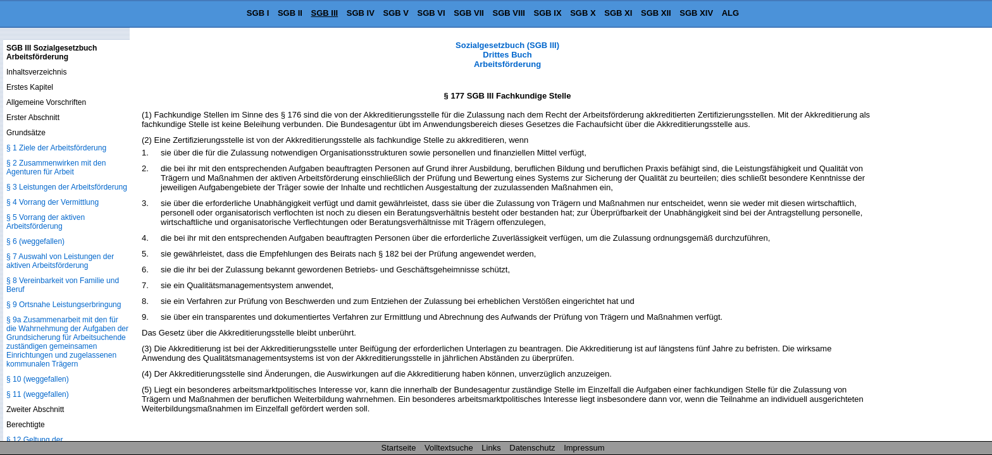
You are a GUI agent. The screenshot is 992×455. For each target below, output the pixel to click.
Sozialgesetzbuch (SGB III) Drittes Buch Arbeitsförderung (507, 54)
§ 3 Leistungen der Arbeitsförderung (66, 187)
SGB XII (656, 13)
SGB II (290, 13)
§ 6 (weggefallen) (35, 241)
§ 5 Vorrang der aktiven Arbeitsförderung (45, 222)
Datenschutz (532, 447)
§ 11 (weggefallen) (37, 394)
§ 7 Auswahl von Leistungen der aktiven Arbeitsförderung (60, 261)
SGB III (324, 13)
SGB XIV (696, 13)
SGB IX (548, 13)
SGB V (395, 13)
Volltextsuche (449, 447)
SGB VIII (509, 13)
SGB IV (361, 13)
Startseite (398, 447)
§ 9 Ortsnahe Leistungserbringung (63, 304)
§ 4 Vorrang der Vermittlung (52, 202)
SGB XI (618, 13)
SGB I (258, 13)
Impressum (584, 447)
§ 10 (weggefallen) (37, 379)
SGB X (582, 13)
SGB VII (469, 13)
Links (490, 447)
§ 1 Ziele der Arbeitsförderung (56, 147)
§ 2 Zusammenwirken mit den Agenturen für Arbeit (56, 167)
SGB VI (431, 13)
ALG (730, 13)
